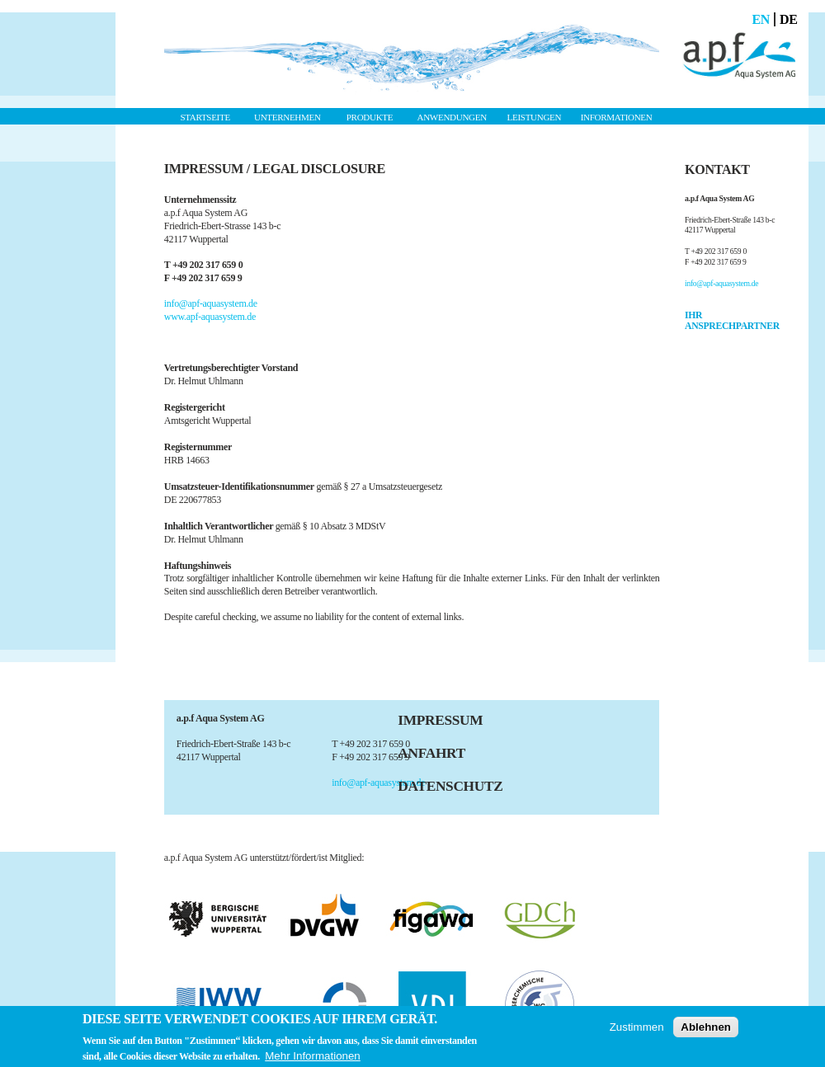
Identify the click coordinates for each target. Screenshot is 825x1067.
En (761, 19)
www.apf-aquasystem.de (210, 316)
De (789, 19)
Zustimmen (637, 1027)
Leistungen (534, 117)
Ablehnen (706, 1027)
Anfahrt (431, 753)
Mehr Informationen (313, 1056)
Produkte (369, 117)
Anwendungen (452, 117)
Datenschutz (450, 786)
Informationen (617, 117)
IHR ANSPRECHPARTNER (732, 320)
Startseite (204, 117)
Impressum (440, 720)
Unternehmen (287, 117)
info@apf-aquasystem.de (210, 303)
